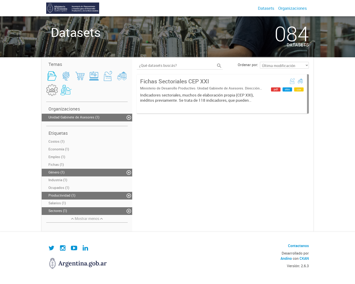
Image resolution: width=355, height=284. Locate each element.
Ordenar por (247, 65)
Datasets (266, 8)
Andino (286, 258)
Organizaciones (292, 8)
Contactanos (298, 245)
